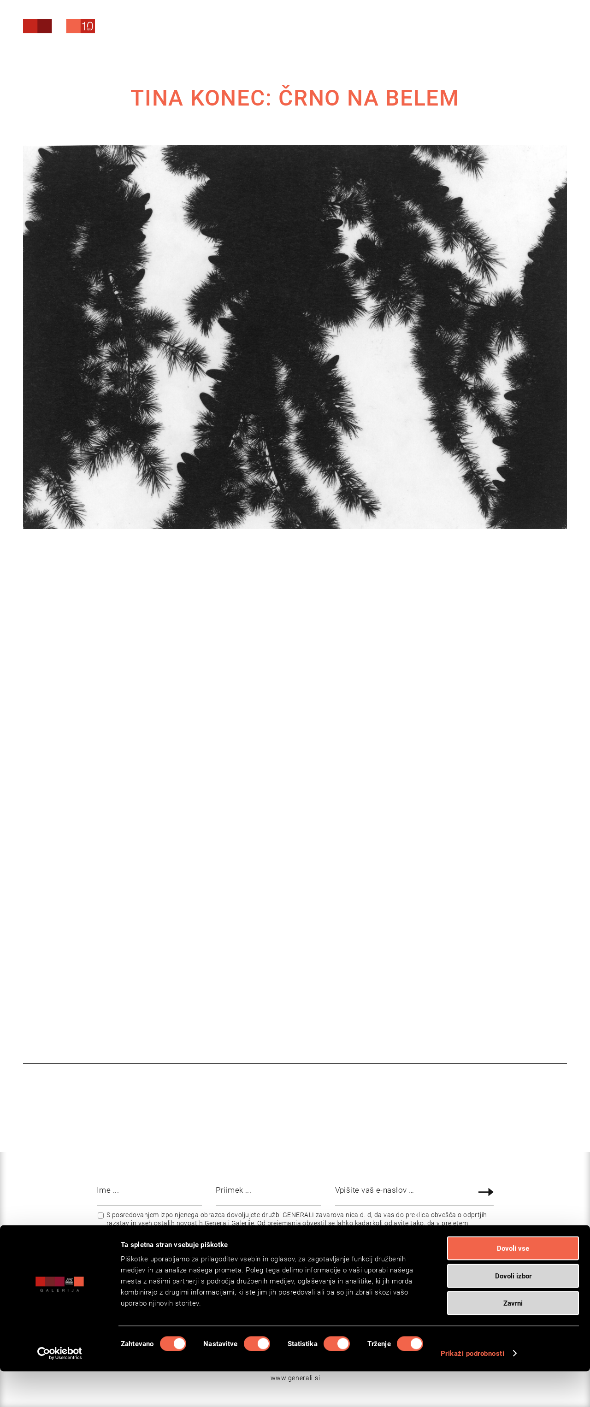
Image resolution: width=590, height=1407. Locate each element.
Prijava (487, 1192)
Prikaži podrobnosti (473, 1389)
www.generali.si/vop (415, 1231)
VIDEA (298, 977)
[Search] (497, 29)
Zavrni (513, 1339)
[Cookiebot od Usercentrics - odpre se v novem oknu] (59, 1389)
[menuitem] (497, 27)
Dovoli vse (513, 1284)
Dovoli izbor (513, 1311)
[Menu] (542, 30)
